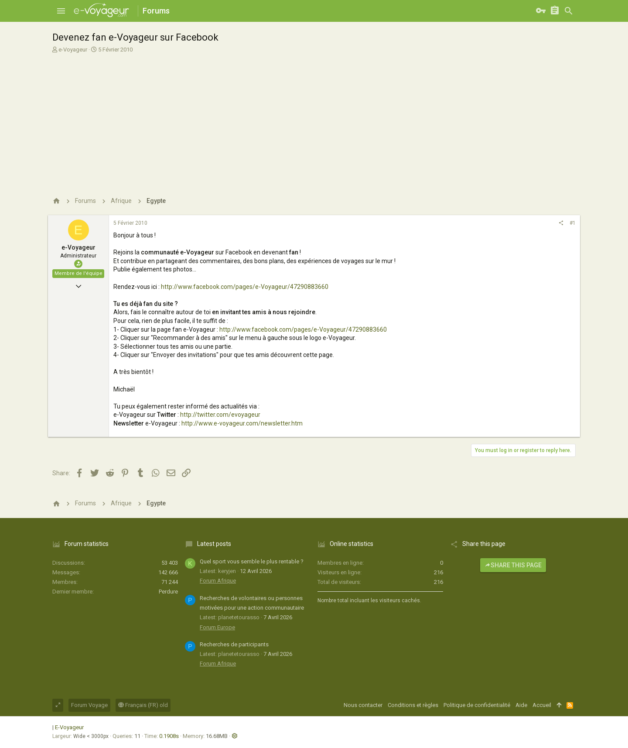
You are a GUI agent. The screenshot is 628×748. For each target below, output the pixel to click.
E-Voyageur (69, 727)
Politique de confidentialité (477, 705)
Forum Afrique (218, 580)
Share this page (513, 565)
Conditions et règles (413, 705)
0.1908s (169, 736)
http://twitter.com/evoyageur (220, 414)
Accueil (541, 705)
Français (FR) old (143, 705)
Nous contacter (363, 705)
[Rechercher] (569, 11)
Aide (521, 705)
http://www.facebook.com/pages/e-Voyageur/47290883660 (244, 286)
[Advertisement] (312, 119)
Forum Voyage (89, 705)
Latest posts (214, 543)
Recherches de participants (234, 644)
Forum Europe (217, 627)
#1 (573, 223)
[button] (61, 11)
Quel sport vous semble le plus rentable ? (252, 561)
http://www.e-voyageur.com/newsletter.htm (242, 423)
